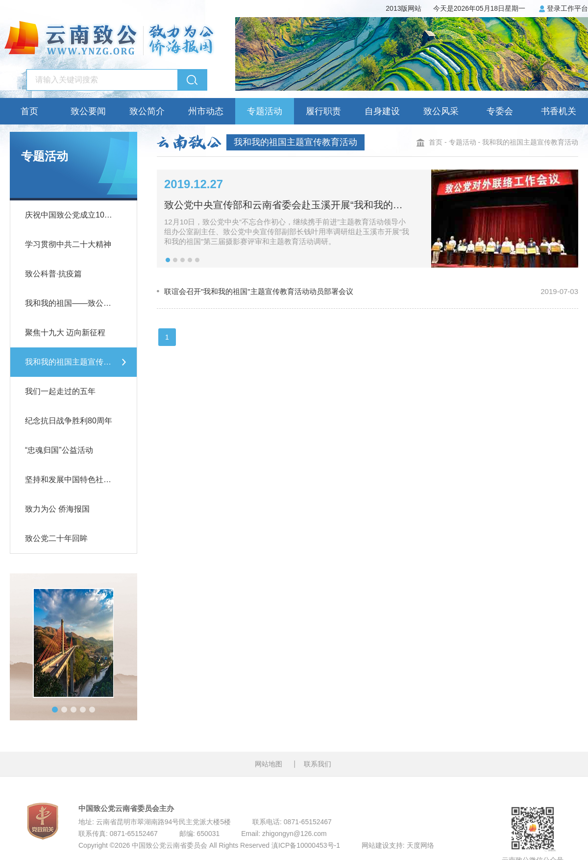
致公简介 (147, 111)
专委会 (500, 111)
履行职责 (323, 111)
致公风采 (441, 111)
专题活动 (264, 111)
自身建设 (382, 111)
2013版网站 (403, 8)
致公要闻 (88, 111)
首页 (29, 111)
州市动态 (205, 111)
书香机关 (558, 111)
